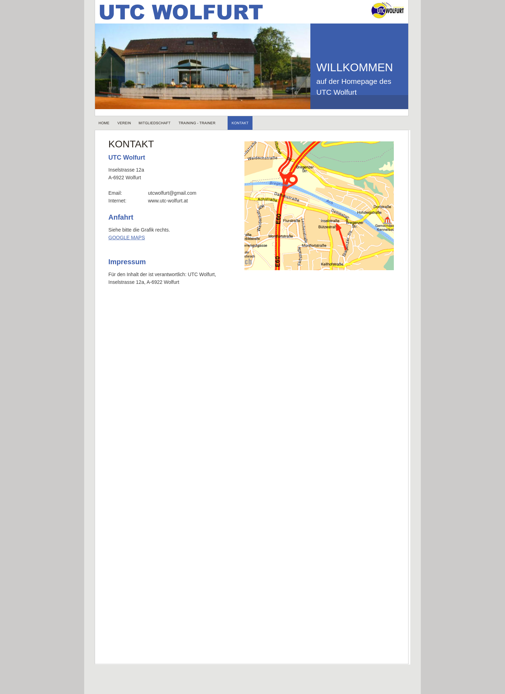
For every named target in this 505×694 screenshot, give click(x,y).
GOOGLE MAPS (126, 237)
